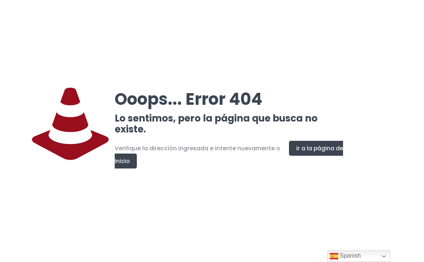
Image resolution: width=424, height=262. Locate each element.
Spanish (345, 256)
